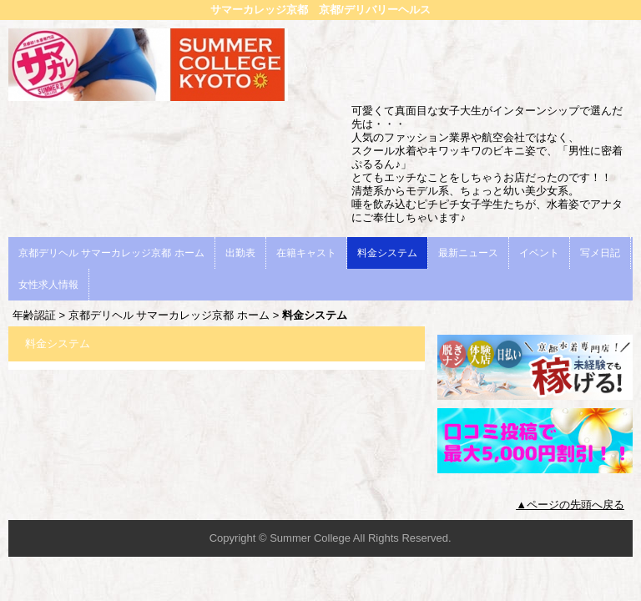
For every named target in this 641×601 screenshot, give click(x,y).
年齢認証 (34, 315)
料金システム (387, 253)
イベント (539, 253)
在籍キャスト (306, 253)
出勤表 (240, 253)
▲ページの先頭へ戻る (570, 504)
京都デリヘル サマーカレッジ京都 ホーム (111, 253)
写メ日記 (600, 253)
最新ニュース (468, 253)
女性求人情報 (48, 284)
